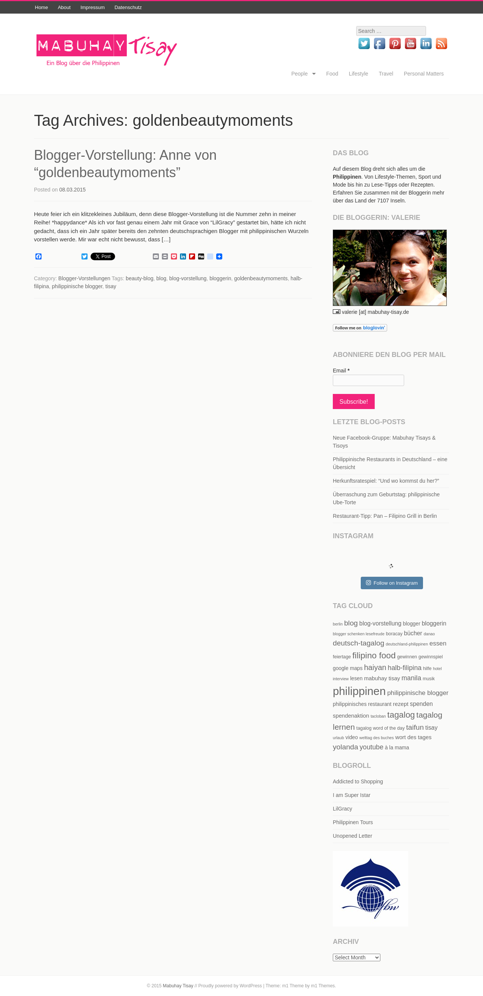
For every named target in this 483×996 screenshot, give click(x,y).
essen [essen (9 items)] (437, 643)
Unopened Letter (352, 836)
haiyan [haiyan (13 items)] (375, 667)
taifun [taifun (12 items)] (415, 727)
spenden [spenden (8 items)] (421, 704)
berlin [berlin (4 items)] (338, 624)
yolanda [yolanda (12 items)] (345, 747)
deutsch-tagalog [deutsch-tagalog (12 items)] (358, 643)
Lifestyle (358, 74)
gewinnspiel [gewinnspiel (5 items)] (430, 656)
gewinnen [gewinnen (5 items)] (407, 656)
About (64, 7)
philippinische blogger (77, 286)
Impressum (92, 7)
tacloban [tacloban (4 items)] (378, 716)
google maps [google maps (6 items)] (348, 668)
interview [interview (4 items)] (341, 678)
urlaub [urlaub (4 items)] (338, 737)
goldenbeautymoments (261, 278)
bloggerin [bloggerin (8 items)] (434, 623)
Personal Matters (424, 74)
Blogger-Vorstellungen (84, 278)
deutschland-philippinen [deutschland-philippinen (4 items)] (407, 644)
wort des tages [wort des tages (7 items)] (413, 737)
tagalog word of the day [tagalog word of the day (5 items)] (380, 728)
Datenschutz (128, 7)
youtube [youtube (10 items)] (371, 747)
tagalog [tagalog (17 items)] (401, 715)
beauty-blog (139, 278)
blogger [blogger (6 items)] (411, 624)
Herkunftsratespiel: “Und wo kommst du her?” (386, 481)
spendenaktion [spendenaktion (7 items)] (351, 716)
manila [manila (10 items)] (411, 678)
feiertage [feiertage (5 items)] (342, 656)
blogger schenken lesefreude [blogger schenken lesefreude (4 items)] (359, 634)
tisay (110, 286)
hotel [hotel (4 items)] (437, 668)
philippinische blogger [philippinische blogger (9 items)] (417, 692)
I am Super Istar (352, 795)
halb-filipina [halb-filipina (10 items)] (405, 668)
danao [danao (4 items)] (429, 634)
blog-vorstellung (188, 278)
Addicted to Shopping (358, 781)
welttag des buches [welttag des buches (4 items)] (376, 737)
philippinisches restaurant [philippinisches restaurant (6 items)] (362, 704)
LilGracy (342, 809)
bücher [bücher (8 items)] (413, 633)
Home (41, 7)
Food (332, 74)
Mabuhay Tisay (178, 985)
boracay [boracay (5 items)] (394, 633)
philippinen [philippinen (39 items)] (359, 691)
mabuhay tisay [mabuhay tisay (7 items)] (382, 678)
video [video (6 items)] (352, 737)
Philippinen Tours (353, 822)
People (299, 74)
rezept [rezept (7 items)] (400, 704)
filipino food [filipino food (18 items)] (374, 655)
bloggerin (220, 278)
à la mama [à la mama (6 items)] (397, 747)
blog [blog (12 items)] (351, 623)
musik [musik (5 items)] (429, 678)
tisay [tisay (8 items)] (431, 727)
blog (161, 278)
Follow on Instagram (392, 583)
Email (341, 371)
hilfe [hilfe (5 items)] (427, 668)
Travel (386, 74)
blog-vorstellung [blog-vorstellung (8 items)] (380, 623)
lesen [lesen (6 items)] (356, 678)
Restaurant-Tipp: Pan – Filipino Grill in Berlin (385, 516)
